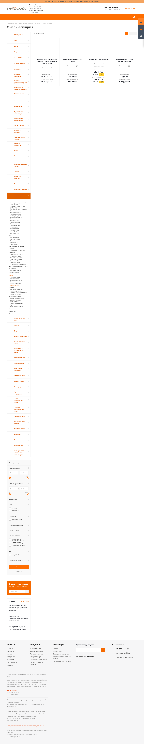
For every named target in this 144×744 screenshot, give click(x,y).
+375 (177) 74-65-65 (111, 8)
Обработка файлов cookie (62, 661)
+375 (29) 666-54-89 (34, 704)
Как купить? (35, 645)
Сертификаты (12, 662)
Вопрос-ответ (58, 651)
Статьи (55, 648)
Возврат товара (35, 657)
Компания (11, 645)
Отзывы (10, 665)
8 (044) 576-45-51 (15, 720)
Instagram (88, 661)
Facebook (83, 661)
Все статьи (25, 601)
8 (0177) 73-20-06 (15, 737)
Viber (98, 661)
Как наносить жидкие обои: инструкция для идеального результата (18, 607)
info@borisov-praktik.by (123, 653)
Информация (58, 645)
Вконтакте (78, 661)
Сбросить (19, 571)
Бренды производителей (61, 654)
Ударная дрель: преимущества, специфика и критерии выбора (18, 618)
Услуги (9, 654)
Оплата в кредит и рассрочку (36, 663)
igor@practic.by (11, 706)
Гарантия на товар (36, 654)
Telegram (93, 661)
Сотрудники (11, 657)
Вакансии (10, 659)
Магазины (10, 651)
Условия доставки (36, 651)
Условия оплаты (35, 648)
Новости (10, 648)
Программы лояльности (38, 659)
